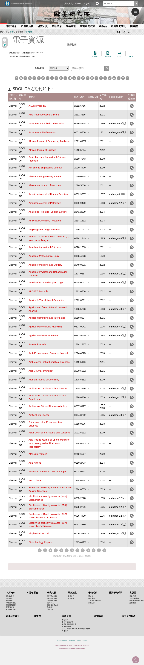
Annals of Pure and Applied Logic (46, 282)
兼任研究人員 (52, 598)
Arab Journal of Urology (41, 370)
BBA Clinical (35, 480)
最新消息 (57, 26)
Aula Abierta (35, 462)
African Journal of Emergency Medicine (49, 141)
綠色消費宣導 (84, 640)
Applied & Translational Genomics (46, 300)
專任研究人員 (52, 596)
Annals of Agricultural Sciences (45, 247)
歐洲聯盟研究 (66, 626)
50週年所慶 (26, 26)
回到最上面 (135, 659)
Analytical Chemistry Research (45, 220)
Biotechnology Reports (40, 542)
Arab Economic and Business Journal (48, 353)
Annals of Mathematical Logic (44, 256)
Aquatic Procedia (37, 344)
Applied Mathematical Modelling (45, 326)
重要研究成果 (87, 26)
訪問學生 (50, 607)
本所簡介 (11, 26)
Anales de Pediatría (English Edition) (48, 211)
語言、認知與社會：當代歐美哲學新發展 (76, 629)
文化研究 (65, 620)
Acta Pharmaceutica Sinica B (44, 114)
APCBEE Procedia (38, 291)
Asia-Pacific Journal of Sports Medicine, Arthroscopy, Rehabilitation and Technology (49, 443)
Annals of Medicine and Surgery (45, 264)
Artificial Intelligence (39, 415)
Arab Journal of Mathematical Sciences (49, 362)
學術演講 (91, 598)
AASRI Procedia (37, 105)
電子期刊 (29, 32)
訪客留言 (98, 616)
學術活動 (71, 26)
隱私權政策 (64, 640)
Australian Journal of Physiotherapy (47, 471)
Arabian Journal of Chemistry (44, 379)
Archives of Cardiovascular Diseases (48, 388)
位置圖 (78, 640)
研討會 (90, 596)
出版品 (103, 26)
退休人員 (50, 609)
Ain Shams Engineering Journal (45, 167)
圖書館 (134, 26)
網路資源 (66, 616)
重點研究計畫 (11, 605)
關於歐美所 (10, 596)
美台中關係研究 (67, 622)
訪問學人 (50, 603)
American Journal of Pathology (45, 203)
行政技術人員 (11, 609)
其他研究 (65, 631)
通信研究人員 (52, 600)
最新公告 (71, 596)
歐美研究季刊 (118, 26)
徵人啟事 (71, 598)
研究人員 (42, 26)
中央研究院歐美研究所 (72, 15)
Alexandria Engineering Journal (45, 176)
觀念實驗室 (10, 607)
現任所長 (9, 598)
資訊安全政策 (72, 640)
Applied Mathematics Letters (43, 335)
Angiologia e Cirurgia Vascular (44, 229)
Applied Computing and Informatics (47, 317)
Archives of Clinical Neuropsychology (48, 406)
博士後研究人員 (52, 605)
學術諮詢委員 (11, 603)
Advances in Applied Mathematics (46, 123)
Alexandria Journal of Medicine (45, 185)
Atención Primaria (38, 454)
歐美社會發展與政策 (69, 624)
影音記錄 (91, 603)
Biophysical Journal (39, 533)
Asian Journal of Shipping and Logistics (49, 432)
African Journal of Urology (42, 150)
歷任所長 (9, 600)
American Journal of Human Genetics (48, 194)
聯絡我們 (58, 640)
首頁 (12, 32)
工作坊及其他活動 (94, 600)
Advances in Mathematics (42, 132)
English (87, 3)
